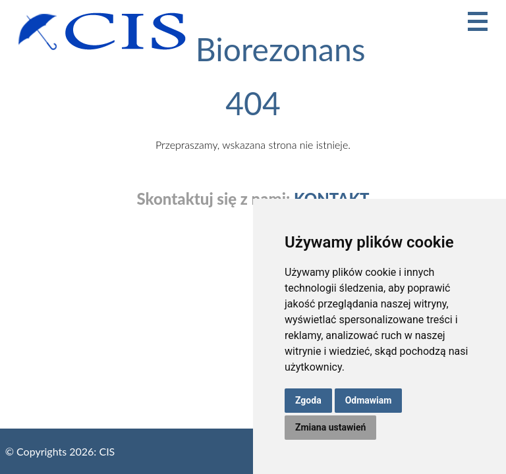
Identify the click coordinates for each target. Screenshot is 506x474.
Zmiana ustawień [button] (330, 427)
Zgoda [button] (308, 400)
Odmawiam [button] (368, 400)
